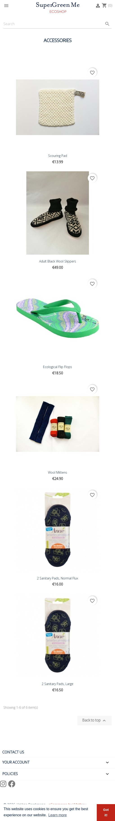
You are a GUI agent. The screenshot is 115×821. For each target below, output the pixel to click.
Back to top (94, 720)
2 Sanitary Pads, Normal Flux (57, 578)
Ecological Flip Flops (57, 367)
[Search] (57, 24)
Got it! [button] (106, 812)
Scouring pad (57, 156)
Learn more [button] (57, 815)
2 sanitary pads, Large (57, 684)
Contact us (13, 752)
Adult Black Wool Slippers (57, 261)
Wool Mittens (57, 472)
